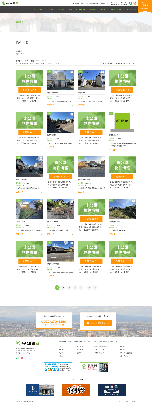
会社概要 (96, 8)
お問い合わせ (130, 8)
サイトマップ (118, 402)
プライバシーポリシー (130, 402)
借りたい (49, 8)
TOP (12, 8)
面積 (32, 61)
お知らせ (83, 8)
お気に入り (72, 72)
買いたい (23, 8)
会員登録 (61, 351)
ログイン (61, 354)
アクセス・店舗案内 (112, 8)
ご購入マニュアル (99, 354)
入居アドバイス (99, 351)
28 (90, 287)
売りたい (36, 8)
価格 (26, 61)
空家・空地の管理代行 (66, 8)
